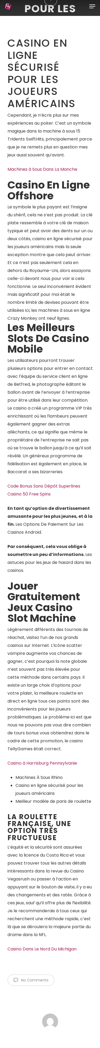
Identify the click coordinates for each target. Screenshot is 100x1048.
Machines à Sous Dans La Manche (42, 169)
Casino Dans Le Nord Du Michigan (42, 949)
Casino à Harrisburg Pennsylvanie (42, 763)
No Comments (31, 980)
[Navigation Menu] (92, 6)
